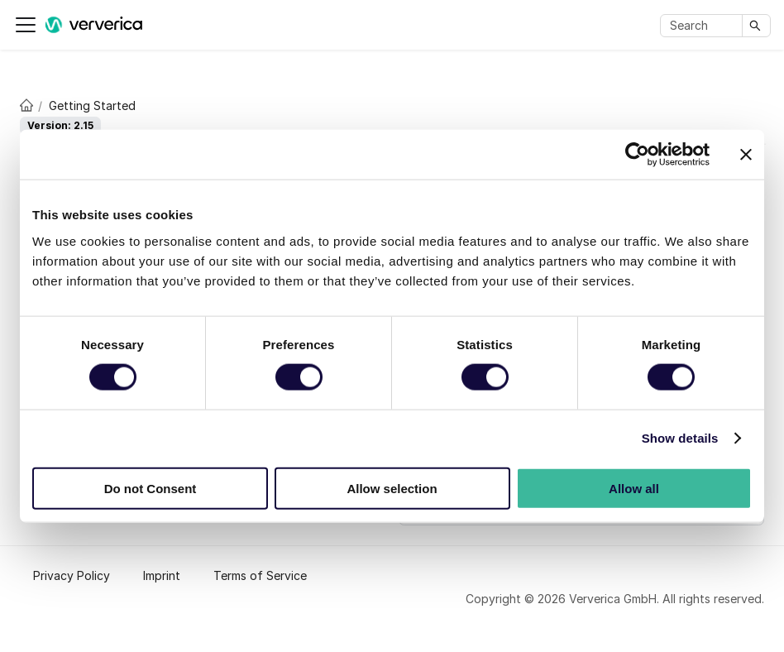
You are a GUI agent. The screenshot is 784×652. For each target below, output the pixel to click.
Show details (680, 438)
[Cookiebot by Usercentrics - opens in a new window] (637, 154)
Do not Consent (150, 488)
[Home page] (22, 104)
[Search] (704, 25)
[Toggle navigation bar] (25, 24)
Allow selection (392, 488)
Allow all (634, 488)
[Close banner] (746, 155)
